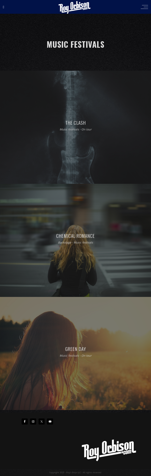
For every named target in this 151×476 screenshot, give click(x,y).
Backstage (64, 242)
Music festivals (69, 129)
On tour (86, 129)
